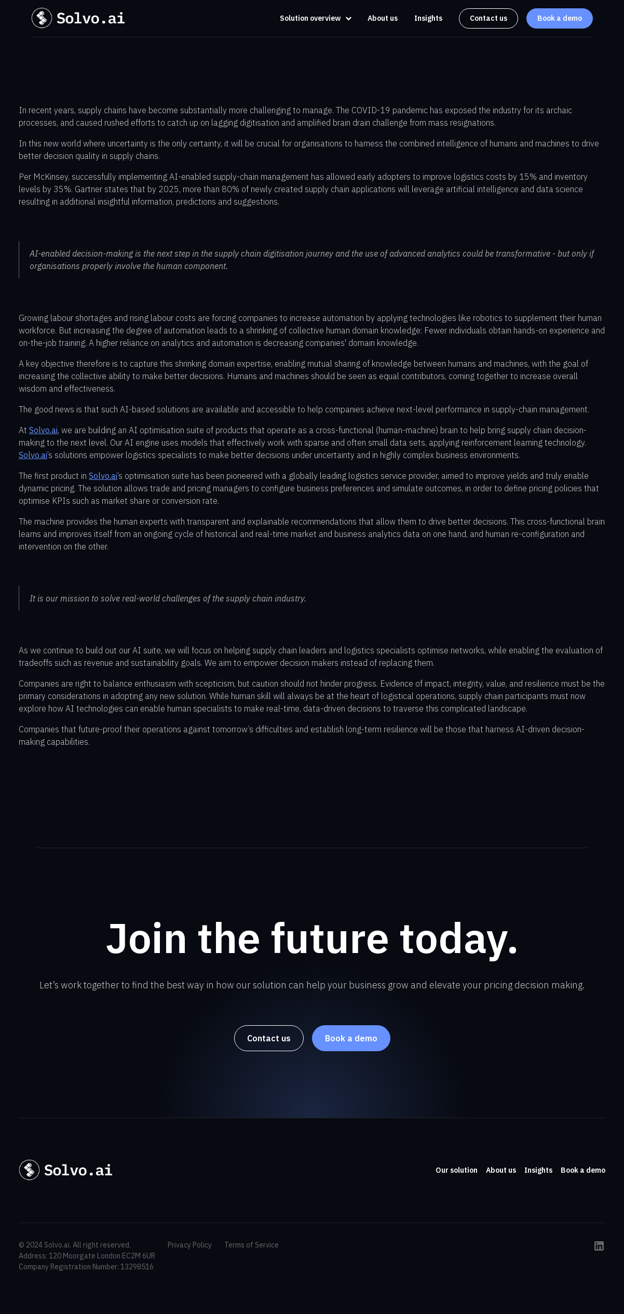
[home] (78, 18)
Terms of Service (251, 1245)
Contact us (488, 18)
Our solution (457, 1170)
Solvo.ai (43, 430)
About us (383, 18)
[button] (313, 18)
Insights (428, 18)
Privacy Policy (190, 1245)
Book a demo (559, 18)
